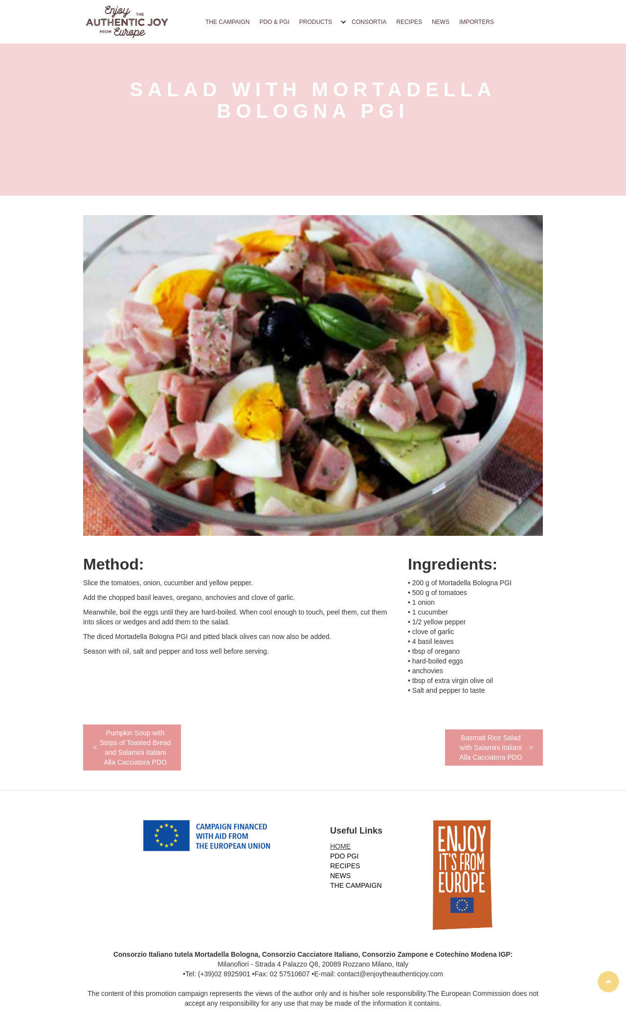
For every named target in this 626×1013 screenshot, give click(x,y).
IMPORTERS (476, 22)
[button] (320, 22)
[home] (127, 22)
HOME (340, 846)
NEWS (440, 22)
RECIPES (409, 22)
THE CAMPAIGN (227, 22)
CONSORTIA (369, 22)
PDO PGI (344, 856)
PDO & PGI (274, 22)
